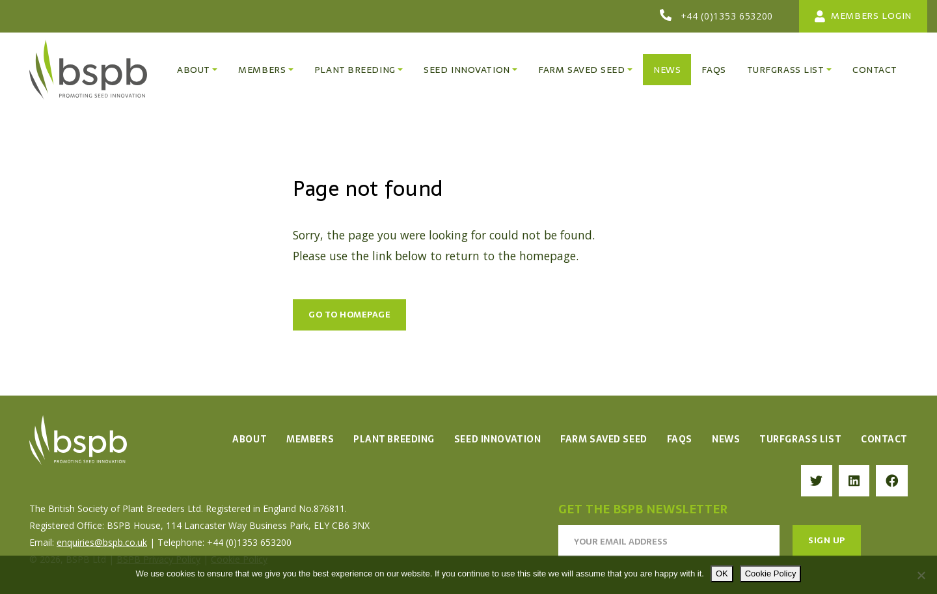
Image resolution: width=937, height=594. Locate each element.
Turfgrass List (800, 439)
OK (722, 573)
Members (310, 439)
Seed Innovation (497, 439)
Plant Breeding (394, 439)
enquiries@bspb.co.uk (102, 542)
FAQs (679, 439)
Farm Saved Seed (603, 439)
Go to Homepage (349, 314)
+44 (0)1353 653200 (727, 16)
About (249, 439)
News (726, 439)
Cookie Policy (770, 573)
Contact (884, 439)
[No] (920, 575)
